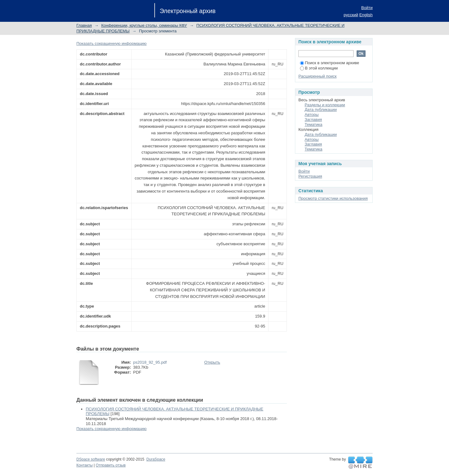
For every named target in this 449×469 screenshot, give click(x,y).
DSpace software (90, 459)
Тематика (313, 124)
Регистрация (310, 176)
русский (351, 14)
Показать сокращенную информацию (111, 43)
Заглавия (313, 119)
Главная (84, 25)
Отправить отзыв (111, 465)
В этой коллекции (319, 68)
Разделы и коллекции (325, 105)
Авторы (312, 114)
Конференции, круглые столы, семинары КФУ (144, 25)
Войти (367, 7)
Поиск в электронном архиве (329, 62)
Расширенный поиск (317, 76)
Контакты (84, 465)
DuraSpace (155, 459)
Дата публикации (321, 109)
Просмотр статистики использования (333, 198)
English (366, 14)
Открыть (212, 362)
